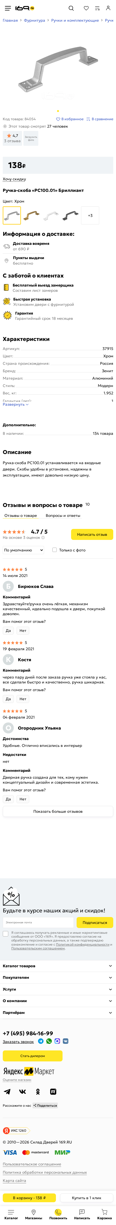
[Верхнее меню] (8, 8)
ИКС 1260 (18, 1130)
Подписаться (95, 922)
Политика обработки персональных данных (45, 1172)
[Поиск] (71, 8)
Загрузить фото (31, 138)
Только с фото (72, 550)
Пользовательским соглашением (38, 948)
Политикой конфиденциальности (82, 944)
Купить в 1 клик (86, 1197)
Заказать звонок (18, 1041)
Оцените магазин (17, 1080)
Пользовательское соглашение (32, 1164)
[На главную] (24, 8)
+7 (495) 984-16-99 (28, 1033)
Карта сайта (14, 1180)
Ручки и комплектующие (75, 20)
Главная (10, 20)
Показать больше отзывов (58, 811)
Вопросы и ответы (63, 515)
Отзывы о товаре (20, 515)
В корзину (29, 1198)
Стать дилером (32, 1056)
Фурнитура (34, 20)
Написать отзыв (92, 534)
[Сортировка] (23, 550)
